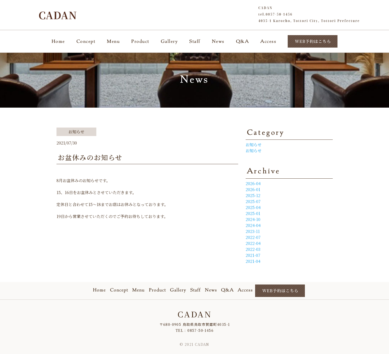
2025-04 (253, 207)
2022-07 (253, 237)
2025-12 (253, 195)
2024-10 (253, 219)
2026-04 (253, 183)
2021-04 (253, 261)
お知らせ (254, 144)
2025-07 (253, 201)
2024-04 (253, 225)
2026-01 (253, 189)
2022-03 (253, 249)
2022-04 (253, 243)
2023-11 (253, 231)
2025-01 (253, 213)
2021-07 (253, 255)
